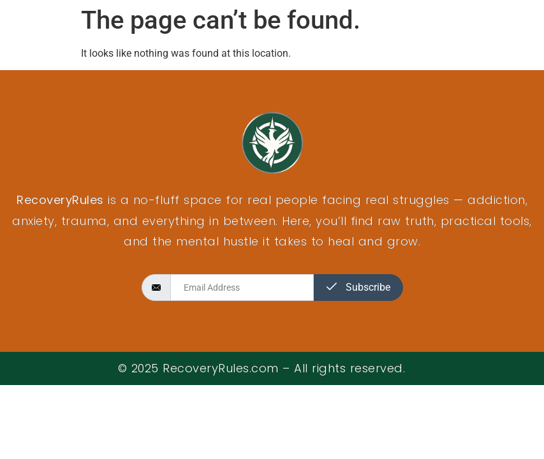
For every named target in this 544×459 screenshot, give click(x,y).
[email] (242, 287)
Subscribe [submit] (358, 287)
